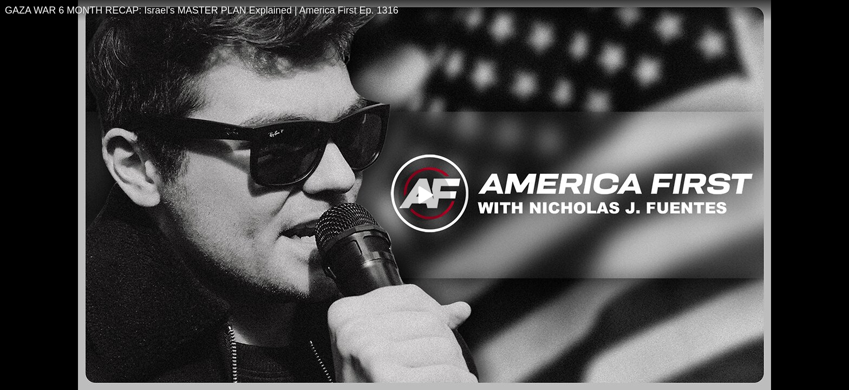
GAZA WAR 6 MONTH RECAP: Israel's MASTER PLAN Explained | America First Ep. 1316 (202, 10)
